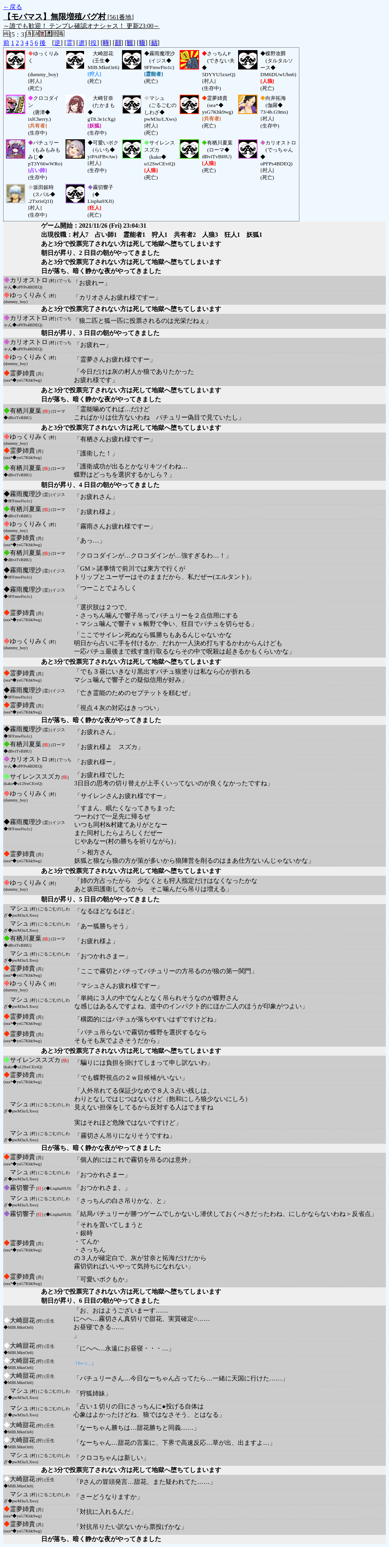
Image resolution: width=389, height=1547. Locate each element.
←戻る (12, 7)
